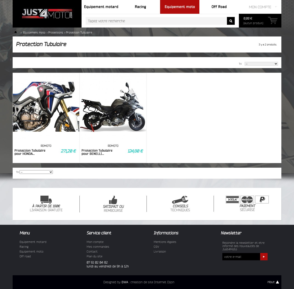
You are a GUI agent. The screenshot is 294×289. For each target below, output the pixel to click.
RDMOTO (46, 145)
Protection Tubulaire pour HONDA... (29, 152)
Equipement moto (34, 32)
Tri (240, 63)
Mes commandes (98, 246)
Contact (92, 251)
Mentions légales (165, 241)
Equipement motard (33, 241)
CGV (156, 246)
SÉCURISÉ (247, 204)
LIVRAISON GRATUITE (46, 204)
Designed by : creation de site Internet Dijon (138, 282)
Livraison (160, 251)
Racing (24, 246)
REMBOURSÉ (113, 204)
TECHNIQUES (180, 204)
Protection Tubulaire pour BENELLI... (97, 152)
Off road (25, 256)
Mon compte (95, 241)
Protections (55, 32)
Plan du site (94, 256)
